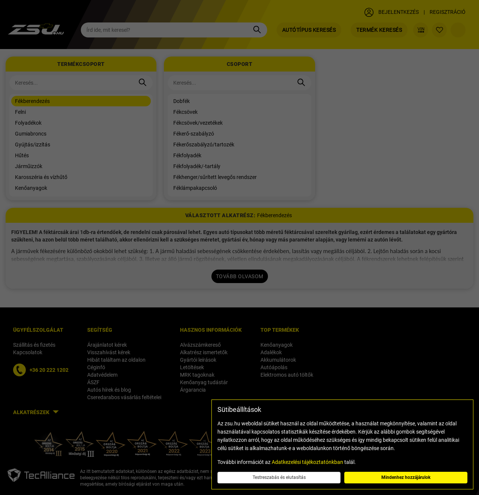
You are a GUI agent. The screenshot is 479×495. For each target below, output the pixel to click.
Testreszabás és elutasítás (279, 477)
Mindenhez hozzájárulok (405, 477)
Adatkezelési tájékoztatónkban (307, 462)
